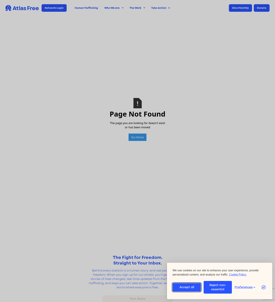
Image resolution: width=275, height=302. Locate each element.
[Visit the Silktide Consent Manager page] (263, 287)
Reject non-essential (217, 287)
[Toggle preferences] (246, 287)
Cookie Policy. (238, 274)
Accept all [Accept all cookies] (186, 287)
